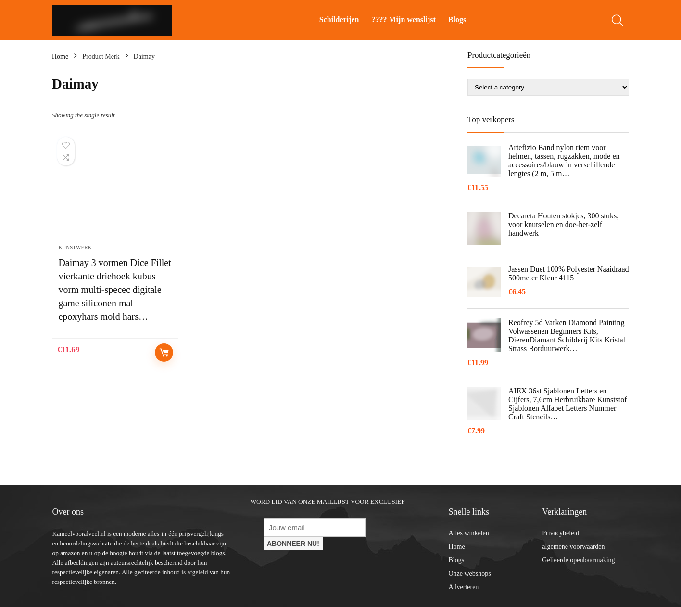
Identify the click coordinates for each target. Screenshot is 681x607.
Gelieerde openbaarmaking (578, 560)
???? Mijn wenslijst (404, 19)
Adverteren (463, 587)
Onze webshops (469, 573)
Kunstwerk (74, 247)
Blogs (457, 19)
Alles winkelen (468, 533)
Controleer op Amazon (164, 352)
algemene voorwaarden (573, 546)
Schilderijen (339, 19)
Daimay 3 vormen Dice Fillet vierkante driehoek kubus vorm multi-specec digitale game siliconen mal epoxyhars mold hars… (114, 289)
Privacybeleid (560, 533)
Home (60, 56)
